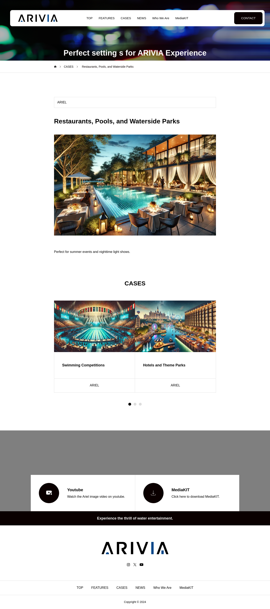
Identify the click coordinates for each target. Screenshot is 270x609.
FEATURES (104, 18)
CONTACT (243, 18)
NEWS (139, 18)
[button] (135, 404)
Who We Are (158, 18)
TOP (87, 18)
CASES (123, 18)
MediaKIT (179, 18)
